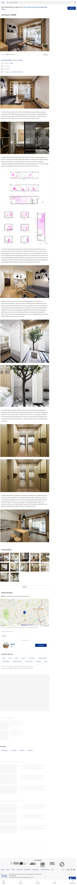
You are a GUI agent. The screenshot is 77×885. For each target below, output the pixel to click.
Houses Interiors (6, 60)
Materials (22, 750)
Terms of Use (27, 7)
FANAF (11, 63)
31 (7, 66)
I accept (71, 8)
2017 (8, 69)
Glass (10, 658)
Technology (13, 750)
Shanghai (38, 661)
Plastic (16, 658)
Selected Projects (42, 658)
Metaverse (30, 750)
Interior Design (6, 661)
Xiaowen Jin (20, 72)
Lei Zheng (13, 72)
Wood (4, 658)
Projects (23, 658)
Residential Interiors (17, 661)
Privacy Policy (36, 7)
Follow (41, 645)
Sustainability (4, 750)
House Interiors (29, 661)
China (20, 60)
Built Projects (32, 658)
